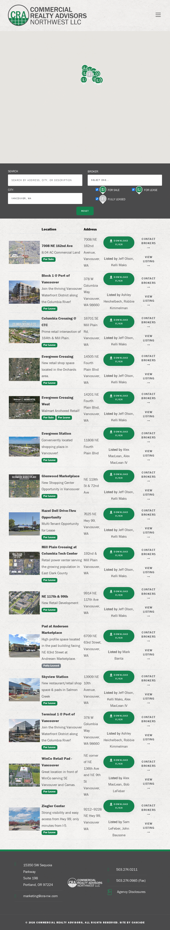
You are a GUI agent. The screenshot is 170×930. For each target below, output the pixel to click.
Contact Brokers (148, 241)
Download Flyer (119, 242)
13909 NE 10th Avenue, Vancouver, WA (92, 689)
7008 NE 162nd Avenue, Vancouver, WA (92, 252)
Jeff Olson (125, 258)
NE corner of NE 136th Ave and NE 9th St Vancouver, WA (92, 775)
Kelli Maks (119, 265)
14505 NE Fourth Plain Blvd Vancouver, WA (92, 369)
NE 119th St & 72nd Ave (91, 486)
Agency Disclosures (131, 891)
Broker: (93, 171)
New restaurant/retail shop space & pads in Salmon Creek (62, 690)
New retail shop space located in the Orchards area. (62, 370)
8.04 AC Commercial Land (62, 252)
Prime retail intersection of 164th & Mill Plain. (62, 332)
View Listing (149, 259)
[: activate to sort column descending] (24, 229)
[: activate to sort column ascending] (118, 229)
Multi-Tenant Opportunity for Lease (62, 524)
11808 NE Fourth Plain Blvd (91, 446)
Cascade (138, 922)
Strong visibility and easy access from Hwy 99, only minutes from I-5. (62, 819)
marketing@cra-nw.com (40, 896)
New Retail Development (62, 603)
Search (13, 171)
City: (11, 190)
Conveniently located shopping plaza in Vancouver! (62, 447)
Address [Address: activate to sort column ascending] (90, 229)
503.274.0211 (126, 869)
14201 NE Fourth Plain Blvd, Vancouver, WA (92, 407)
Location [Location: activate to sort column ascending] (49, 229)
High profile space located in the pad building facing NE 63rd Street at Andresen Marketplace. (62, 646)
